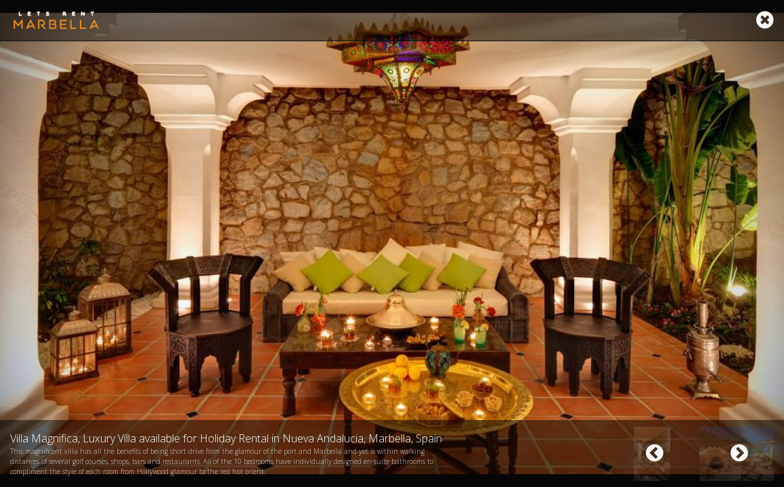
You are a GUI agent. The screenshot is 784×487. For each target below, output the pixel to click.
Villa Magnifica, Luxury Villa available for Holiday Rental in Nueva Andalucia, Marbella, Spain (226, 438)
